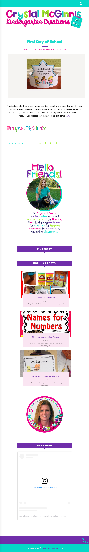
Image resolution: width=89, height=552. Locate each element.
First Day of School (44, 41)
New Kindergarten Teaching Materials (45, 337)
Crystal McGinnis (16, 143)
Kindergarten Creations (50, 548)
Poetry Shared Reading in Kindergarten (46, 376)
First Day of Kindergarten (45, 298)
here (67, 115)
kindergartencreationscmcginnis (47, 516)
